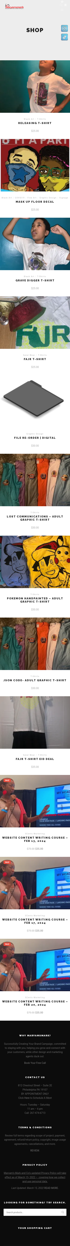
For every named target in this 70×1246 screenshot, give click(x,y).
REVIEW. (35, 1150)
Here (27, 1097)
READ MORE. (51, 1188)
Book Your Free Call (35, 1062)
